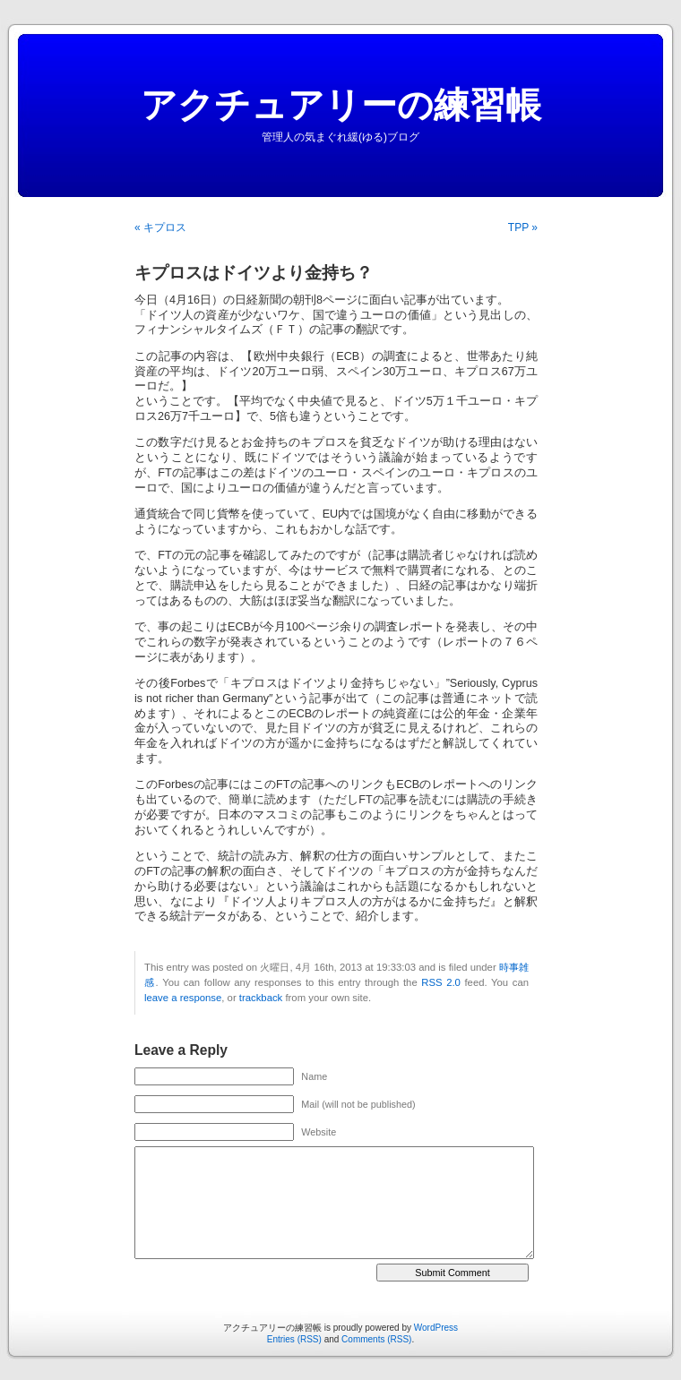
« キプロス (160, 227)
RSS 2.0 (441, 982)
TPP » (523, 227)
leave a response (182, 997)
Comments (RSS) (376, 1339)
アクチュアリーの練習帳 (341, 104)
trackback (260, 997)
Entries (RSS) (294, 1339)
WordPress (436, 1328)
